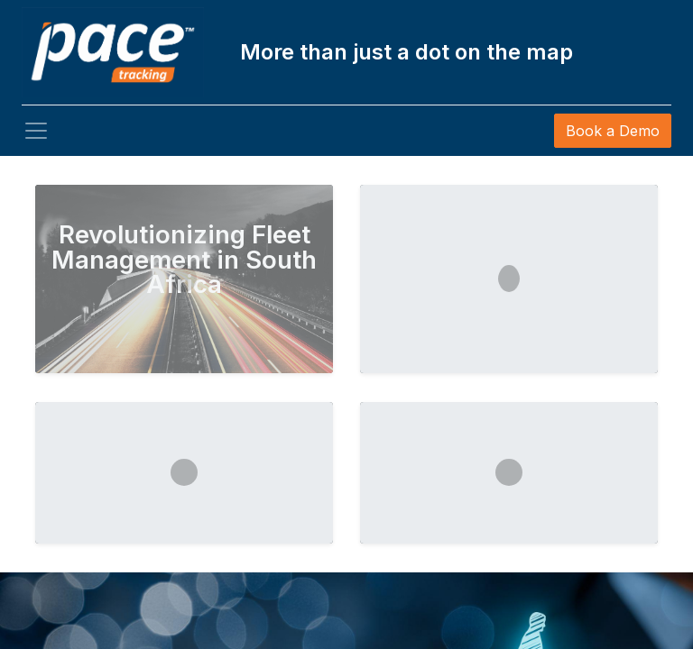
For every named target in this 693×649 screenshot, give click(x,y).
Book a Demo (613, 131)
